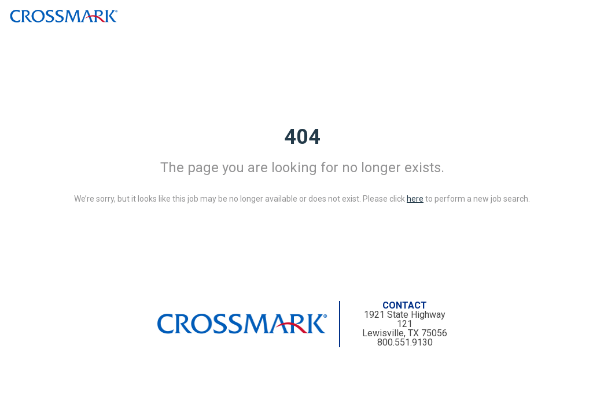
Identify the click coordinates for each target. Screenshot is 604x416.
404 (302, 137)
